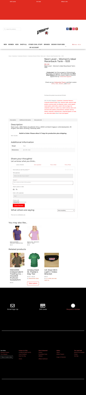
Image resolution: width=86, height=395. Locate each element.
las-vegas (67, 106)
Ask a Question (37, 164)
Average (69, 169)
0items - (76, 44)
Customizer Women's (22, 56)
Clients (20, 358)
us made (74, 111)
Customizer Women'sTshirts (34, 56)
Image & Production (61, 357)
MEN (5, 44)
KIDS (17, 44)
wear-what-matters (51, 113)
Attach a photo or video (18, 186)
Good (70, 169)
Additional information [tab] (25, 120)
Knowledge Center (43, 354)
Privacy (76, 354)
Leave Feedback (23, 354)
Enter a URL (18, 193)
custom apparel (71, 104)
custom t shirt (61, 106)
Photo (13, 189)
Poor (65, 169)
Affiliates (41, 356)
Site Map (76, 356)
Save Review (18, 205)
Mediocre (67, 169)
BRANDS (47, 44)
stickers (61, 83)
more (68, 83)
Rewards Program (5, 352)
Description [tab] (13, 120)
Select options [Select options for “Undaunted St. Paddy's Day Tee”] (33, 283)
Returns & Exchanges (79, 352)
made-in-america (66, 107)
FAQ (26, 350)
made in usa (59, 107)
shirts (53, 83)
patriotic (54, 109)
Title (16, 172)
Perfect (72, 169)
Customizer (14, 56)
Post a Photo (68, 164)
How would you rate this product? (21, 169)
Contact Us (21, 350)
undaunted (51, 111)
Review (15, 180)
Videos (58, 352)
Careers (40, 352)
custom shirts (54, 106)
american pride (52, 104)
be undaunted (60, 104)
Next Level (73, 107)
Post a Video (53, 164)
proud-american (60, 109)
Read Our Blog (22, 356)
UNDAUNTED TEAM (34, 278)
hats (56, 83)
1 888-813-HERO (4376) (25, 352)
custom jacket (47, 106)
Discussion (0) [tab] (38, 120)
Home (10, 56)
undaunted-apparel (66, 111)
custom (65, 104)
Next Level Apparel (63, 113)
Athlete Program (60, 354)
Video (16, 189)
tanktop (46, 111)
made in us (52, 107)
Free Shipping (4, 354)
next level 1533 (48, 109)
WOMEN (11, 44)
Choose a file (16, 200)
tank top (72, 109)
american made (64, 102)
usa (45, 113)
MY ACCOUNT (35, 48)
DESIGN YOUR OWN (58, 45)
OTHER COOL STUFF (35, 44)
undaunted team (58, 111)
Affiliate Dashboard (43, 358)
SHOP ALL (23, 44)
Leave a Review (20, 164)
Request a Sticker (73, 309)
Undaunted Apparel (65, 76)
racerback (67, 109)
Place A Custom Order (6, 357)
